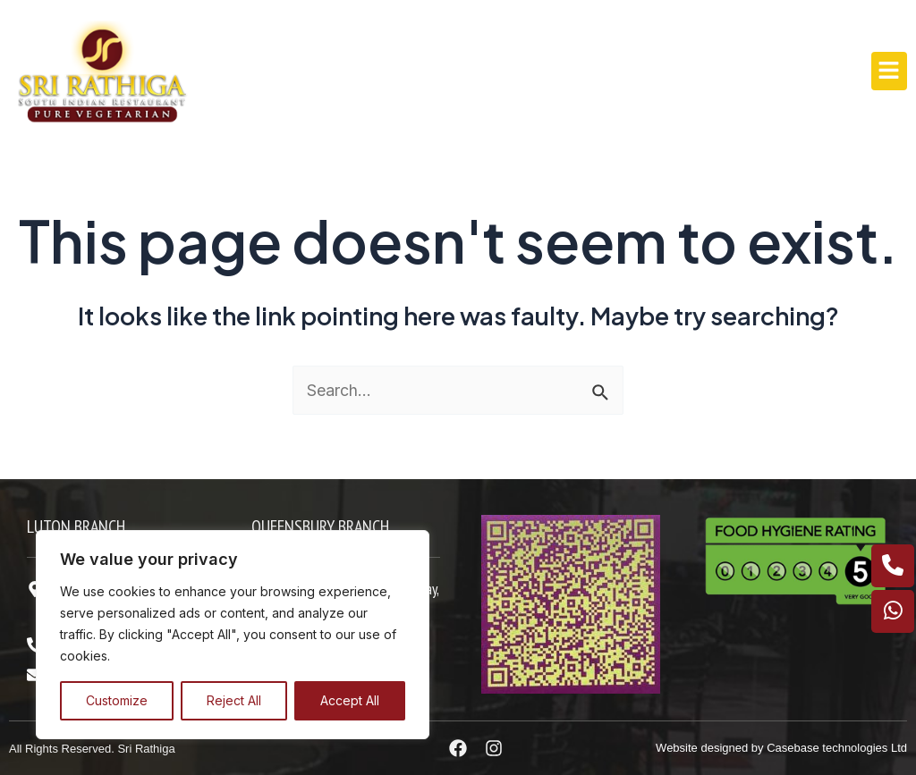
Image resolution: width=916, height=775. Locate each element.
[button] (889, 71)
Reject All (234, 700)
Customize (117, 700)
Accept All (349, 700)
